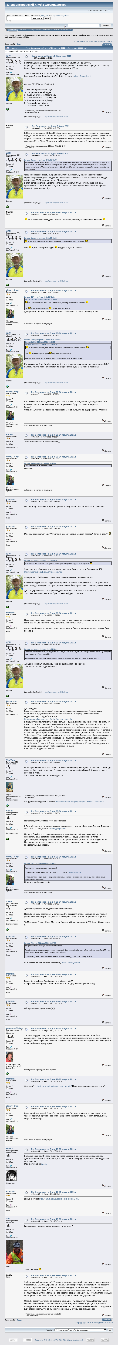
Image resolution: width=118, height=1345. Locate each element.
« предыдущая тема (84, 41)
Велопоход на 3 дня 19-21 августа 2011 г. (52, 56)
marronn (10, 499)
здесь (44, 1164)
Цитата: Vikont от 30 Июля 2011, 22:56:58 (40, 863)
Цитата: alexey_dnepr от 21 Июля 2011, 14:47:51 (42, 340)
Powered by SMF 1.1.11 (43, 1340)
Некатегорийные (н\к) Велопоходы (87, 35)
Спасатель (11, 701)
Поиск (38, 29)
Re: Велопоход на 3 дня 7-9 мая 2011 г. (51, 126)
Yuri (8, 1218)
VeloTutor (11, 760)
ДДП (8, 55)
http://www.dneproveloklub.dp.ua (56, 117)
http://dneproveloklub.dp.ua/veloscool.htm (43, 572)
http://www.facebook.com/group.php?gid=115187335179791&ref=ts (80, 802)
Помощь (31, 29)
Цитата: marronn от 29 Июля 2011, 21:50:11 (41, 649)
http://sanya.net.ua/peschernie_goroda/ (54, 1086)
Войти (56, 29)
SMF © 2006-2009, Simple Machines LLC (68, 1340)
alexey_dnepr (12, 290)
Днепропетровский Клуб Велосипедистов (22, 35)
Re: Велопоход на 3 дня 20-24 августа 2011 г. (53, 212)
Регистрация (66, 29)
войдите (44, 15)
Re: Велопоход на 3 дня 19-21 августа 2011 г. (53, 1028)
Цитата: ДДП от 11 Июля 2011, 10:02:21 (39, 297)
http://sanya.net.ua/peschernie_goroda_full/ (59, 1199)
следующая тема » (103, 41)
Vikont (9, 811)
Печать (107, 44)
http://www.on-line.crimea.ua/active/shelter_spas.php (48, 719)
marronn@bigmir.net (71, 962)
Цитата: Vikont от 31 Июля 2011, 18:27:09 (40, 943)
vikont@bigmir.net (82, 76)
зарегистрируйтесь (61, 15)
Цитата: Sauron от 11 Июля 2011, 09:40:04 (40, 238)
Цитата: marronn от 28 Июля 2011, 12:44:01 (41, 560)
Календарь (47, 29)
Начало (13, 29)
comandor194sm (14, 1028)
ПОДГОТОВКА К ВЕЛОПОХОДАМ (56, 35)
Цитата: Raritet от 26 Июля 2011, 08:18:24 (40, 463)
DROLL (9, 1148)
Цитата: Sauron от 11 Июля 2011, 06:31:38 (40, 160)
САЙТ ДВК (22, 29)
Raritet (9, 434)
